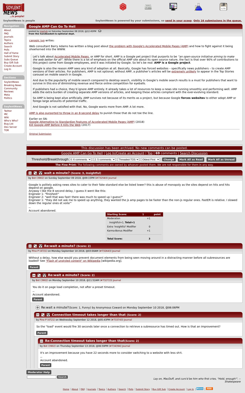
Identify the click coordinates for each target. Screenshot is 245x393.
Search (8, 46)
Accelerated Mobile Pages (72, 56)
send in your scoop (178, 20)
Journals (8, 36)
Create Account (13, 66)
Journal (113, 178)
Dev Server (10, 127)
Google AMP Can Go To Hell (52, 26)
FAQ (6, 33)
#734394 (115, 346)
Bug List (8, 123)
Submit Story (11, 56)
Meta (7, 95)
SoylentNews (13, 10)
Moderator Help (39, 372)
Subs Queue (11, 59)
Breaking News (12, 85)
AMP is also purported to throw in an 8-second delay (64, 113)
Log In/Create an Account (125, 153)
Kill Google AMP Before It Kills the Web (55, 124)
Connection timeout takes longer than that (89, 315)
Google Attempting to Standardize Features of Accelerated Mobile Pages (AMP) (82, 121)
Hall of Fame (11, 53)
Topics (7, 40)
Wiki (6, 117)
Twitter (8, 111)
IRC (6, 114)
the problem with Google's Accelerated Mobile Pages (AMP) (148, 46)
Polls (6, 49)
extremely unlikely (184, 71)
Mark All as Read (191, 159)
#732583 (101, 178)
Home (66, 389)
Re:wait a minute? (59, 246)
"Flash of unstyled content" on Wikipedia (73, 260)
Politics (8, 98)
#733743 (117, 319)
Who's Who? (11, 120)
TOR (6, 130)
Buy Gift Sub (11, 62)
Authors (8, 43)
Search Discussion (194, 153)
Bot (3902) (38, 178)
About (7, 30)
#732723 (106, 280)
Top (150, 153)
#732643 (105, 251)
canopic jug (37, 40)
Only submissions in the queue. (218, 20)
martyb (44, 31)
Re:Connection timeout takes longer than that (84, 341)
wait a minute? (57, 173)
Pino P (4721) (39, 251)
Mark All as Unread (221, 159)
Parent (34, 267)
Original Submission (40, 134)
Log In (7, 69)
